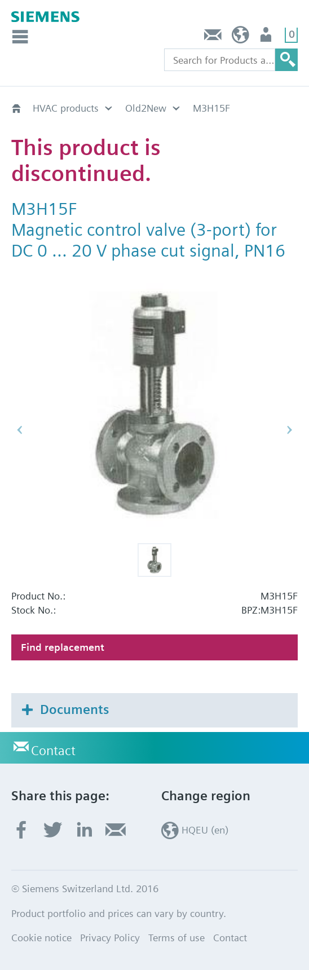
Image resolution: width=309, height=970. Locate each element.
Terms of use (176, 937)
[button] (154, 560)
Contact (213, 37)
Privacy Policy (110, 937)
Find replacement (62, 647)
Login (267, 37)
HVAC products (66, 108)
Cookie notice (41, 937)
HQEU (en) (240, 37)
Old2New (145, 108)
